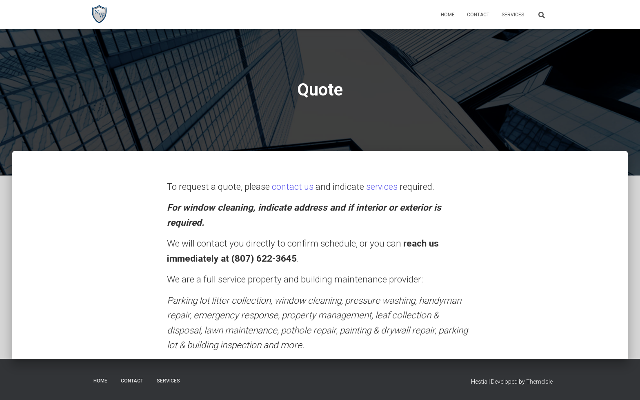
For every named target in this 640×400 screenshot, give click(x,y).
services (383, 186)
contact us (293, 186)
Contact (478, 15)
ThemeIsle (539, 381)
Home (448, 15)
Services (513, 15)
